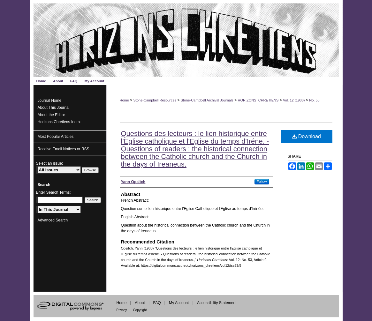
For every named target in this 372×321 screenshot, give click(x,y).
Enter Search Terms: (53, 192)
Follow (262, 181)
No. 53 (314, 100)
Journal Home (50, 100)
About (140, 303)
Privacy (122, 310)
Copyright (140, 310)
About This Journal (54, 107)
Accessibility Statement (216, 303)
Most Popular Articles (56, 136)
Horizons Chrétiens (186, 38)
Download (306, 136)
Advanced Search (53, 220)
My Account (179, 303)
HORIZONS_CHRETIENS (258, 100)
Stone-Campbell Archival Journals (207, 100)
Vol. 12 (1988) (294, 100)
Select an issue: (49, 163)
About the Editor (51, 115)
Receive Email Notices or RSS (63, 149)
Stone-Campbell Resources (155, 100)
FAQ (157, 303)
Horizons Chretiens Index (59, 122)
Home (124, 100)
